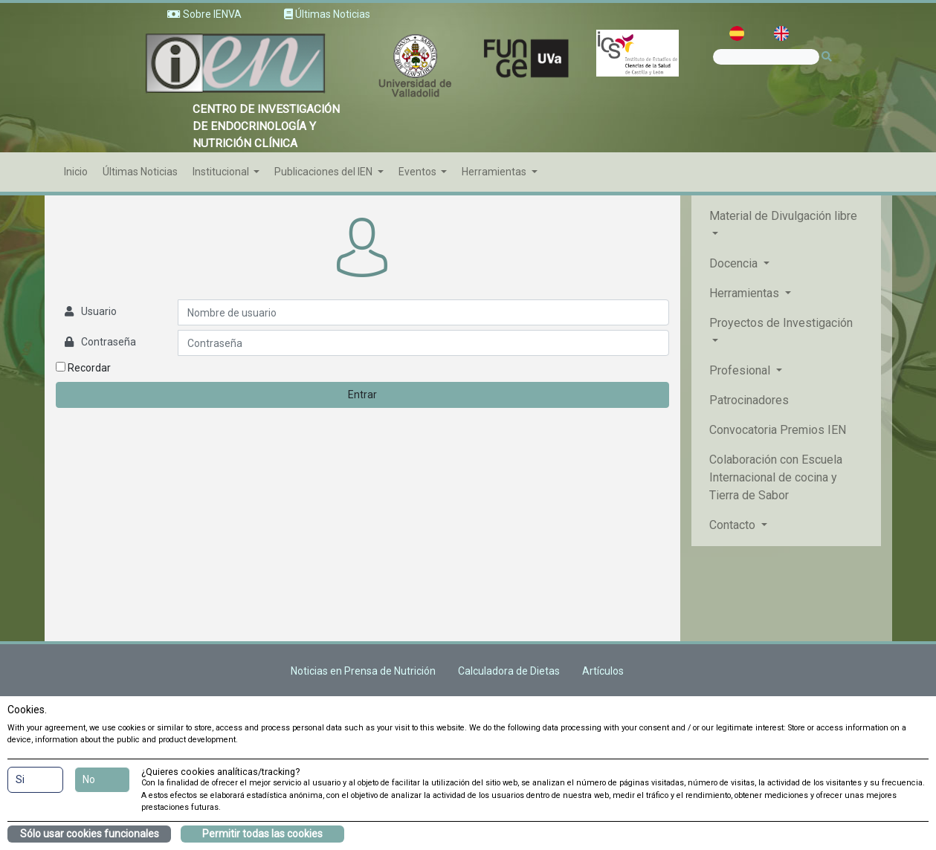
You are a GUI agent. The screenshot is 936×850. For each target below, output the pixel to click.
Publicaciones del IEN (324, 172)
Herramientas (495, 172)
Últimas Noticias (140, 172)
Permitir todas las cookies (262, 834)
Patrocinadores (749, 400)
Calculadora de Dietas (509, 671)
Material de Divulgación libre (783, 216)
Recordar (83, 368)
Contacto (733, 525)
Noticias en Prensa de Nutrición (363, 671)
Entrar (362, 394)
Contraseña (108, 342)
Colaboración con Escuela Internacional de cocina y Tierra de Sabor (775, 477)
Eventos (418, 172)
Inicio (76, 172)
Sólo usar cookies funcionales (89, 834)
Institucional (222, 172)
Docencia (735, 263)
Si (20, 779)
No (89, 779)
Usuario (99, 311)
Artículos (603, 671)
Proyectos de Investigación (781, 323)
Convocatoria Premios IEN (777, 430)
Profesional (741, 370)
